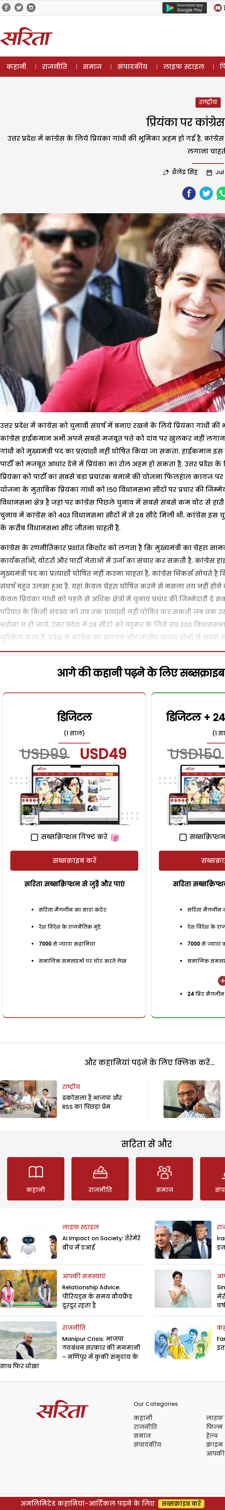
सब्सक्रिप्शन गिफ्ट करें (69, 836)
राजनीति (54, 66)
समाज (92, 66)
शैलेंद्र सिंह (185, 172)
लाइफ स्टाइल (183, 66)
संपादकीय (132, 66)
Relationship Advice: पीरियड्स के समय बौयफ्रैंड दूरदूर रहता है (97, 1296)
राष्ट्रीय (208, 102)
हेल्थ (212, 1436)
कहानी (16, 66)
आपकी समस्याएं (84, 1276)
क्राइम (214, 1445)
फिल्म (214, 1427)
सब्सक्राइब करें (74, 860)
